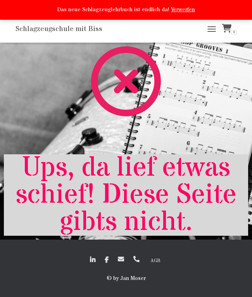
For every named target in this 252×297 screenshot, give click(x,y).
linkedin (92, 260)
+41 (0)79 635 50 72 (136, 259)
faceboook (106, 260)
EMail (121, 259)
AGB (155, 260)
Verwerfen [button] (183, 10)
